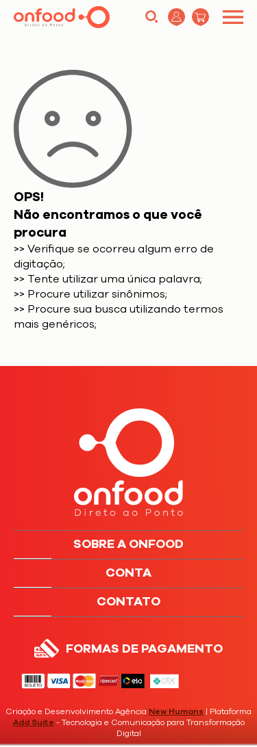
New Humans (176, 711)
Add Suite (33, 722)
